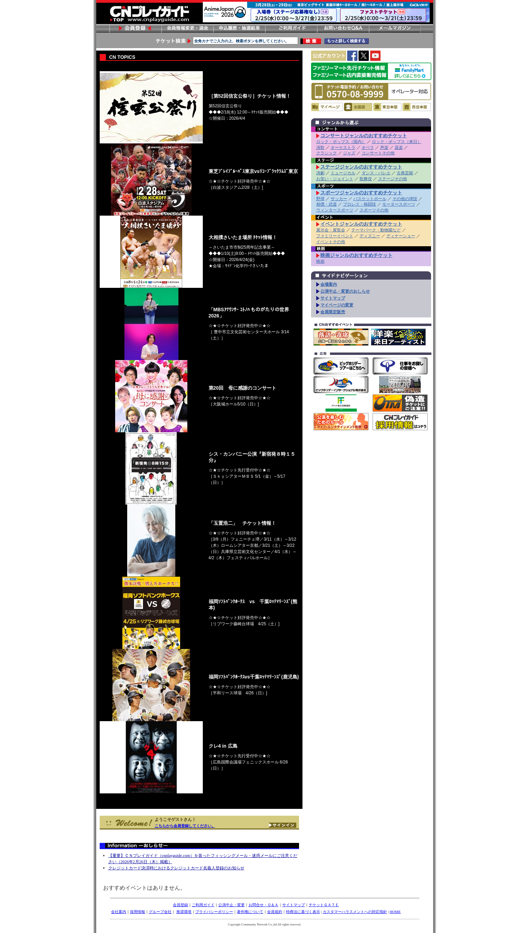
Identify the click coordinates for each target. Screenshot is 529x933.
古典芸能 (405, 173)
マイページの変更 (336, 305)
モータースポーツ (398, 204)
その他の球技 (405, 198)
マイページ (327, 107)
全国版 (358, 107)
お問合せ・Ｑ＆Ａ (263, 905)
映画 (320, 261)
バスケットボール (369, 198)
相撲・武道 (326, 204)
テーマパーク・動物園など (376, 230)
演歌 (320, 147)
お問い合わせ (342, 28)
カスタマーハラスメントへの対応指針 (355, 912)
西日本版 (417, 107)
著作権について (250, 912)
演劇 (320, 173)
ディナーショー (400, 236)
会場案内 (328, 284)
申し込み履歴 (239, 28)
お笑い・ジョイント (334, 178)
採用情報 (137, 912)
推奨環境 (183, 912)
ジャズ (349, 153)
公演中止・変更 (231, 905)
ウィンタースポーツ (334, 210)
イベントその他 (330, 241)
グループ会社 (160, 912)
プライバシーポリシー (214, 912)
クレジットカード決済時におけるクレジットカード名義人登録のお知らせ (176, 868)
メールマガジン (394, 28)
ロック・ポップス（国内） (341, 141)
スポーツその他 (374, 210)
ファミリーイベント (334, 236)
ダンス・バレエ (376, 173)
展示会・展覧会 (330, 230)
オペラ (368, 147)
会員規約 (274, 912)
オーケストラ (343, 147)
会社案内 (118, 912)
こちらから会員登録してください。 (185, 826)
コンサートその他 (378, 153)
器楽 (399, 147)
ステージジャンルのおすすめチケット (361, 167)
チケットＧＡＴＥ (324, 905)
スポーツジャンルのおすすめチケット (361, 192)
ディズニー (370, 236)
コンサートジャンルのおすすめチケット (363, 135)
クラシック (326, 153)
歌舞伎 (366, 178)
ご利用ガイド (291, 28)
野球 (320, 198)
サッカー (339, 198)
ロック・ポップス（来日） (396, 141)
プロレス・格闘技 (359, 204)
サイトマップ (332, 298)
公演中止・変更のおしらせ (345, 291)
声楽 (384, 147)
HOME (394, 912)
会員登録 (135, 28)
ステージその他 (392, 178)
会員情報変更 (187, 28)
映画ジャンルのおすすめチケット (356, 255)
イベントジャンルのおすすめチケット (361, 224)
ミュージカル (343, 173)
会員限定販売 (332, 312)
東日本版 (387, 107)
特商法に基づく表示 (303, 912)
